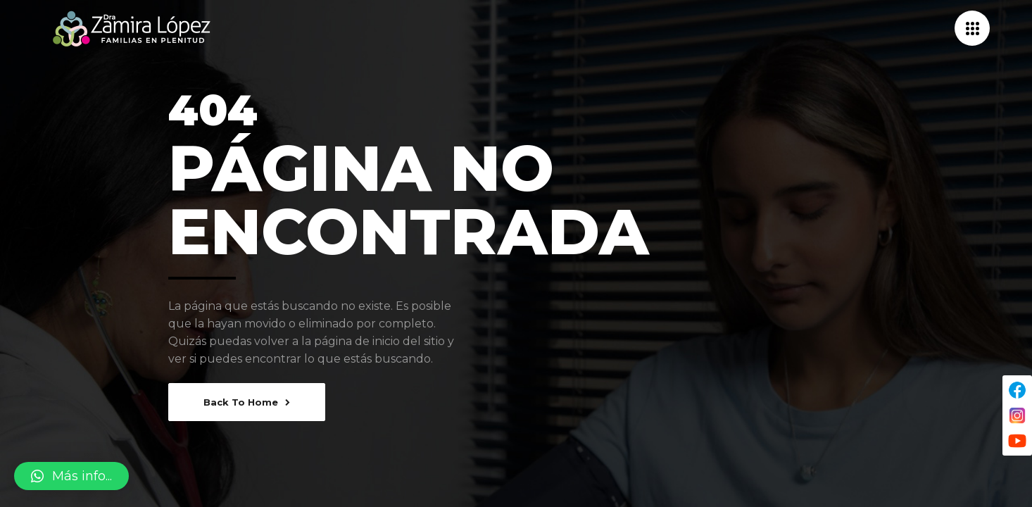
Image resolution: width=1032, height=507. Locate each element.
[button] (71, 476)
